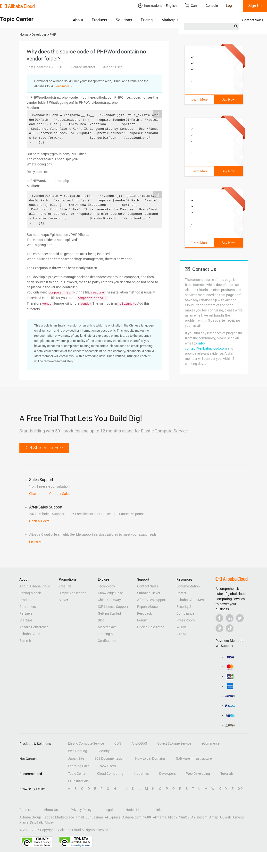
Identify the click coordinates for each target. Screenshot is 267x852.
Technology (106, 586)
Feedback (144, 613)
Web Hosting (77, 751)
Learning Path (78, 766)
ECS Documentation (109, 758)
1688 (147, 817)
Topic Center (77, 773)
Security (104, 751)
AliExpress (112, 817)
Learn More (200, 99)
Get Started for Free (44, 447)
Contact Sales (252, 20)
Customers (27, 607)
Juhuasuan (94, 817)
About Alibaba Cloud (34, 586)
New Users (108, 766)
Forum (142, 620)
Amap (213, 817)
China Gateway (109, 600)
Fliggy (172, 817)
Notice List (133, 810)
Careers (25, 810)
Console (212, 6)
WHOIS (181, 627)
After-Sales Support (152, 600)
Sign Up (255, 5)
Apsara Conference (33, 627)
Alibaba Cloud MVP (190, 600)
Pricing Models (30, 593)
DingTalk (36, 822)
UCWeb (225, 817)
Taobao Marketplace (58, 817)
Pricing (147, 20)
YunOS (184, 817)
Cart (191, 5)
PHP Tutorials (78, 781)
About (78, 20)
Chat (32, 494)
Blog (101, 620)
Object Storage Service (174, 743)
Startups (26, 620)
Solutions (124, 20)
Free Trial (65, 586)
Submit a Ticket (148, 593)
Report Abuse (147, 607)
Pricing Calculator (150, 627)
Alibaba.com (131, 817)
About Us (51, 810)
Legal (108, 810)
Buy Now (228, 99)
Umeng (238, 817)
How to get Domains (150, 758)
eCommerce (210, 743)
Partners (26, 613)
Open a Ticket (39, 521)
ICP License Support (113, 607)
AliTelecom (199, 817)
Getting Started (109, 613)
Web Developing (198, 773)
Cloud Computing (110, 773)
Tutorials (227, 773)
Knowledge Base (110, 593)
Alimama (159, 817)
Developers (167, 773)
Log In (230, 6)
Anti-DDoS (139, 743)
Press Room (185, 620)
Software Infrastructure (194, 758)
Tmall (80, 817)
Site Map (183, 634)
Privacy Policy (81, 810)
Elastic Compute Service (86, 743)
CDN (117, 743)
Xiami (23, 822)
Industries (141, 773)
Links (158, 810)
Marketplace (172, 20)
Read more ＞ (63, 86)
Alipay (49, 822)
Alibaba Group (30, 817)
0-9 (240, 789)
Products (99, 20)
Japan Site (76, 758)
